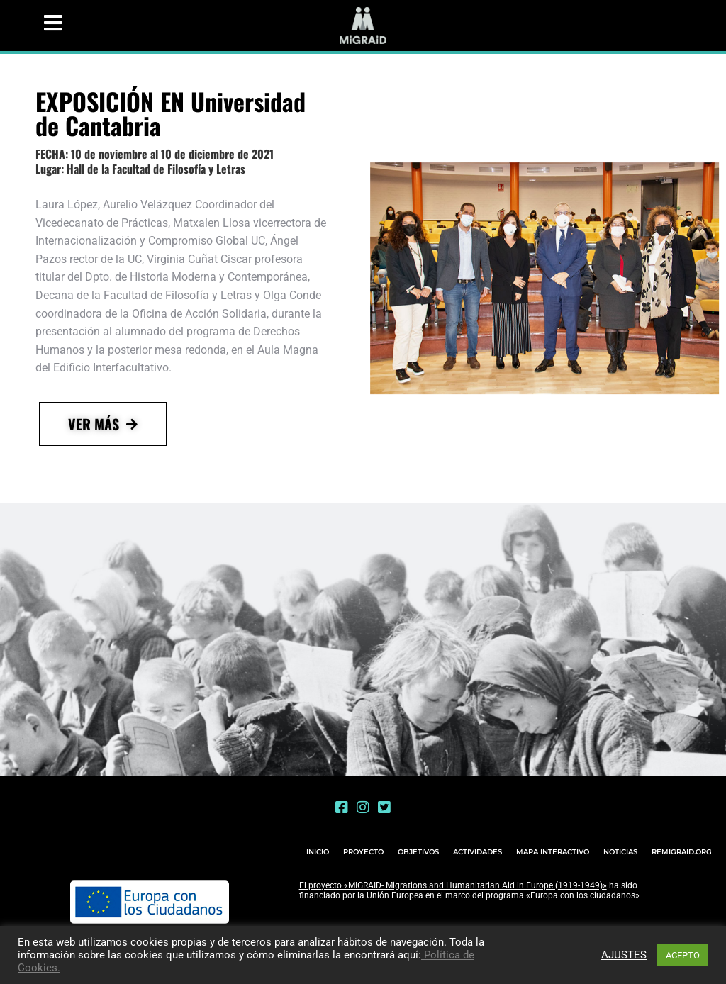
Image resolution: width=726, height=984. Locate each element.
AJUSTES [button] (624, 955)
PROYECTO (363, 851)
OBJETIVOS (418, 851)
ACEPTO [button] (683, 955)
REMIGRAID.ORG (682, 851)
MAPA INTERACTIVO (552, 851)
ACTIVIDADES (477, 851)
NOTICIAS (620, 851)
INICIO (317, 851)
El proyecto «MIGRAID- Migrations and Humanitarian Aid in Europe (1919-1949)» (453, 885)
